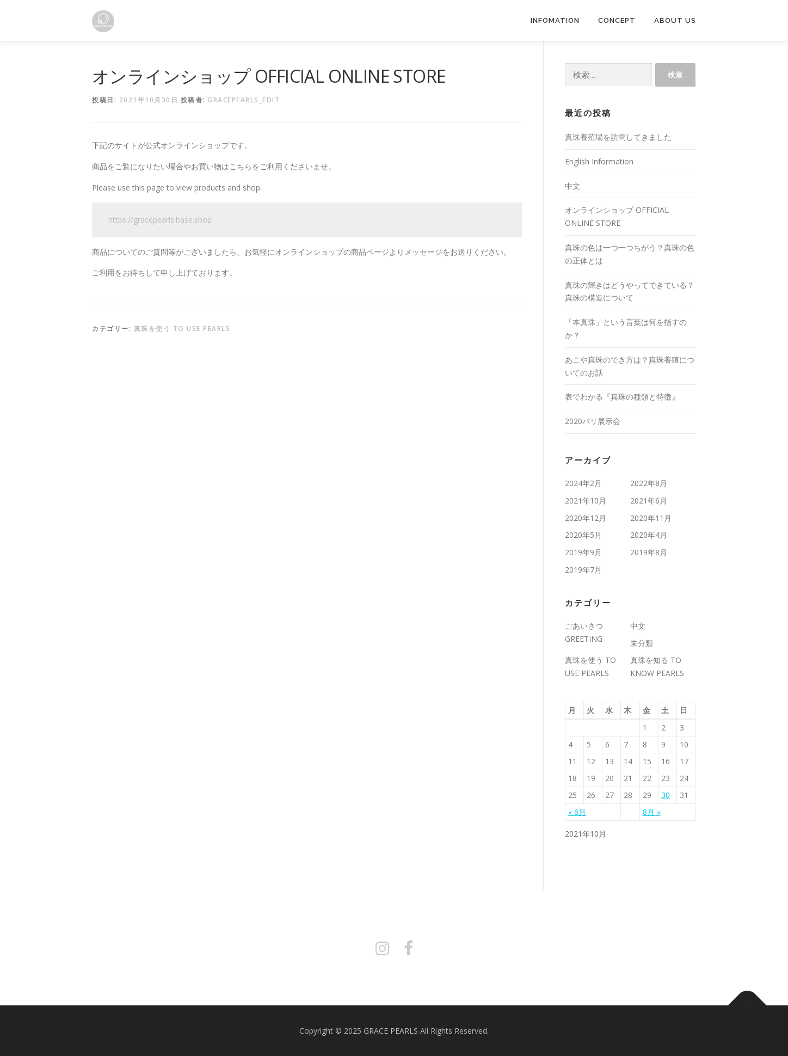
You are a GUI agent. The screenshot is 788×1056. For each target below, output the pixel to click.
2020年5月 (583, 535)
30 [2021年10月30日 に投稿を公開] (665, 795)
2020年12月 (585, 518)
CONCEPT (617, 20)
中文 (572, 186)
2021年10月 (585, 500)
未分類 (641, 643)
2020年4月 (648, 535)
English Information (599, 161)
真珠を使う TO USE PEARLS (182, 328)
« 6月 (577, 812)
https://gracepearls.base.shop (160, 219)
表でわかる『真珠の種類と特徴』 (622, 396)
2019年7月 (583, 569)
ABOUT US (675, 20)
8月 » (652, 812)
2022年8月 (648, 483)
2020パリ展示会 (592, 421)
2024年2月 (583, 483)
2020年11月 (651, 518)
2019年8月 (648, 552)
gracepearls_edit (243, 100)
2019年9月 (583, 552)
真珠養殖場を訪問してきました (618, 137)
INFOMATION (555, 20)
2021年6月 (648, 500)
